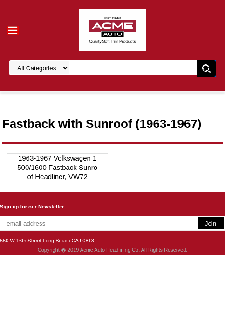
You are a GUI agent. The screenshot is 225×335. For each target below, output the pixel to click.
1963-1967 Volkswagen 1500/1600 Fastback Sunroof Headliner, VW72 (57, 167)
